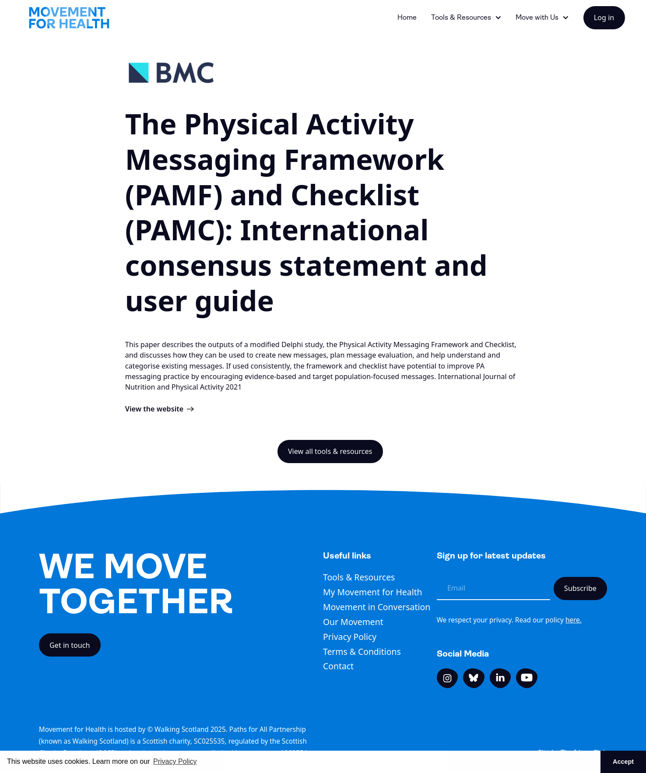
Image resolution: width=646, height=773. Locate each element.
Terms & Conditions (362, 651)
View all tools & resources (330, 451)
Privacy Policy (349, 637)
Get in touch (69, 645)
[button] (466, 17)
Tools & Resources (359, 577)
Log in (604, 17)
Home (407, 17)
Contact (338, 666)
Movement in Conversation (376, 607)
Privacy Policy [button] (175, 761)
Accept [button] (623, 761)
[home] (69, 17)
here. (573, 619)
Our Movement (353, 622)
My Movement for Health (372, 592)
